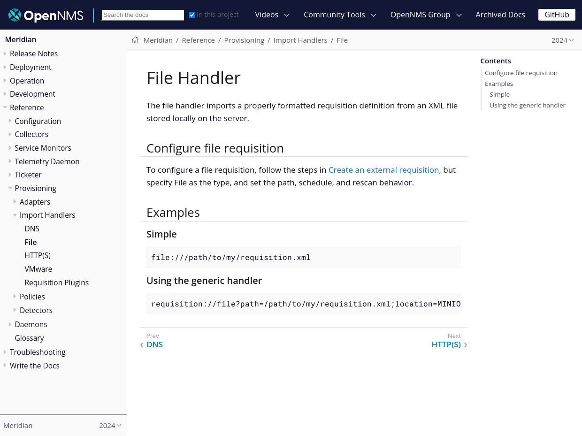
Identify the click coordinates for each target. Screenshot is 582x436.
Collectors (32, 134)
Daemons (31, 324)
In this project (213, 14)
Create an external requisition (384, 169)
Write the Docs (35, 365)
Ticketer (28, 174)
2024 (559, 40)
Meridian (21, 39)
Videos (267, 14)
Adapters (35, 202)
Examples (499, 83)
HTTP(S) (38, 255)
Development (32, 94)
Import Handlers (48, 215)
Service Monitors (43, 148)
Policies (32, 296)
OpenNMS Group (421, 14)
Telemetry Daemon (47, 161)
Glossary (29, 338)
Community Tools (334, 14)
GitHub (556, 14)
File (31, 242)
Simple (500, 94)
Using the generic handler (528, 105)
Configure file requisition (521, 73)
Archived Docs (501, 14)
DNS (32, 228)
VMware (39, 269)
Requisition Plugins (57, 282)
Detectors (36, 310)
